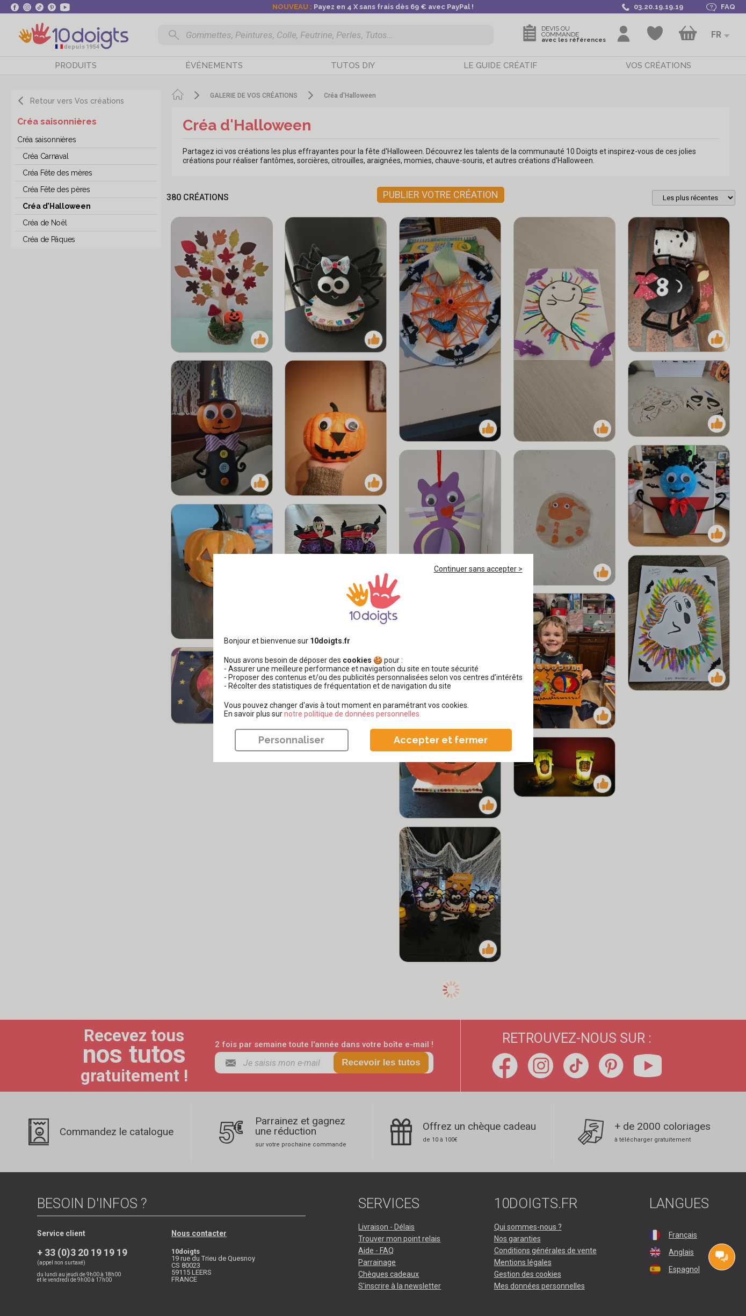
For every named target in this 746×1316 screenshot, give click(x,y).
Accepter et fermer (441, 739)
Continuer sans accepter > (478, 569)
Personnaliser (291, 739)
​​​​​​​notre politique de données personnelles (351, 714)
